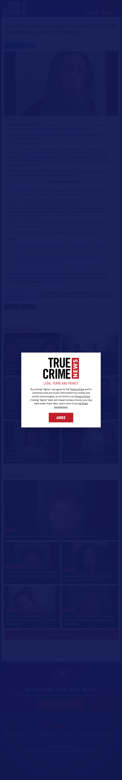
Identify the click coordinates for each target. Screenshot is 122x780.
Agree (61, 417)
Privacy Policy (82, 396)
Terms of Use (77, 389)
